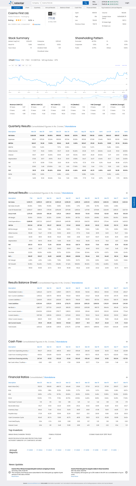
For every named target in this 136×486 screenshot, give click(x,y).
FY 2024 (39, 450)
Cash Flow (78, 8)
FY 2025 (30, 450)
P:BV (28, 60)
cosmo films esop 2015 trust (100, 434)
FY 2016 (113, 450)
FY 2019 (86, 450)
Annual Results (50, 8)
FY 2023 (49, 450)
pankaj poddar (55, 434)
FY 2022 (58, 450)
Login (127, 3)
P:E (22, 60)
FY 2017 (104, 450)
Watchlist (37, 24)
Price (17, 60)
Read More (15, 476)
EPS (56, 60)
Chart (27, 8)
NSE (50, 14)
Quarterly (37, 8)
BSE (54, 14)
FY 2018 (95, 450)
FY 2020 (77, 450)
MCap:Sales (47, 60)
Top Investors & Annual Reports (111, 8)
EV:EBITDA (35, 60)
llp (50, 438)
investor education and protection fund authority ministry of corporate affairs (25, 439)
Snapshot (17, 8)
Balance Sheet (65, 8)
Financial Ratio (91, 8)
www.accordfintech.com (33, 483)
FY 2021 (67, 450)
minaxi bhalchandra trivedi (19, 434)
